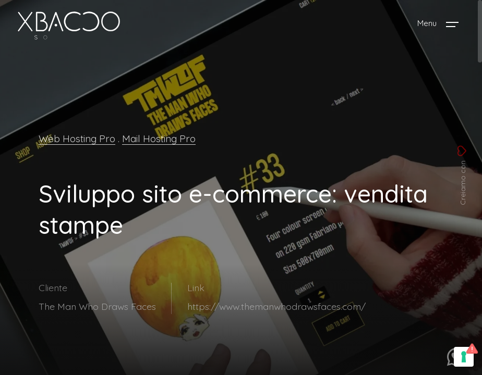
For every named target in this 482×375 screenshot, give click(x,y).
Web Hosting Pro (77, 138)
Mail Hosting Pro (159, 138)
